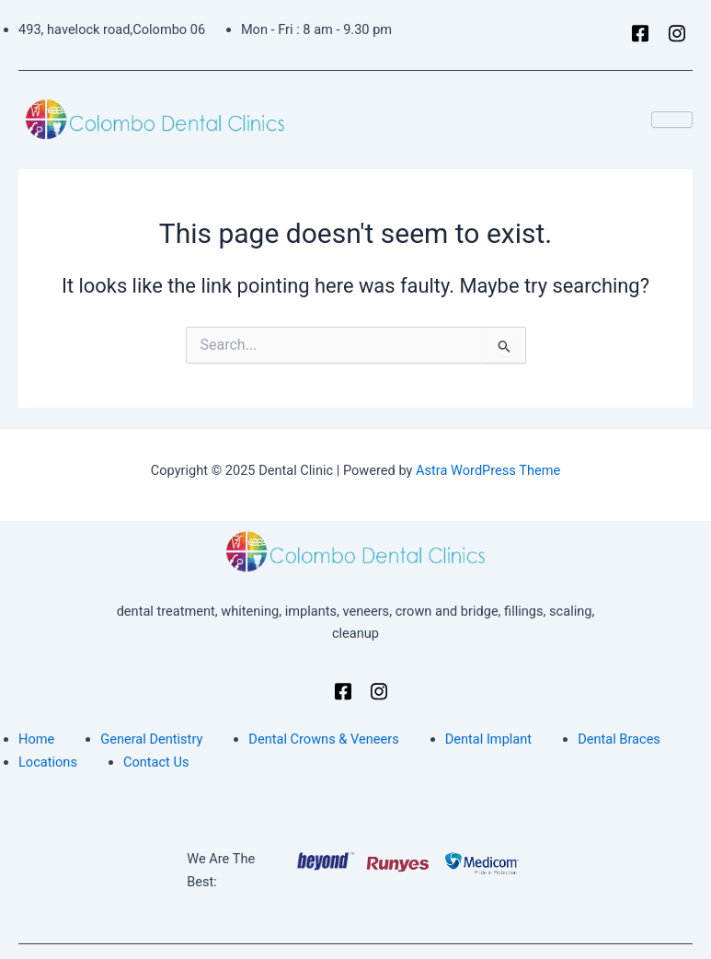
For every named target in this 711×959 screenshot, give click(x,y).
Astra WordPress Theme (488, 470)
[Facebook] (634, 35)
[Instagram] (671, 35)
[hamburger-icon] (672, 119)
